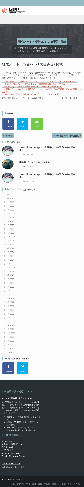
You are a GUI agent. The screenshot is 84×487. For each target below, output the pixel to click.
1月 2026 (10, 209)
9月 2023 (10, 271)
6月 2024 (10, 244)
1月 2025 (10, 229)
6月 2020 (10, 337)
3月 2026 (10, 202)
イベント (8, 136)
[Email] (37, 124)
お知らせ (56, 484)
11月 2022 (10, 294)
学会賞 (47, 484)
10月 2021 (10, 321)
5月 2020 (10, 341)
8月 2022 (10, 302)
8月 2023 (10, 275)
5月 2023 (10, 279)
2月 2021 (10, 329)
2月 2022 (10, 310)
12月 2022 (10, 290)
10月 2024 (10, 236)
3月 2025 (10, 221)
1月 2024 (10, 260)
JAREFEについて (17, 484)
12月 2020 (10, 333)
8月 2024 (10, 240)
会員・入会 (66, 484)
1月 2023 (10, 287)
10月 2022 (10, 298)
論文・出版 (37, 484)
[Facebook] (8, 124)
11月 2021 (10, 317)
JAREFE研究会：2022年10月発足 (66, 136)
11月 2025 (10, 213)
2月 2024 (10, 256)
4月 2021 (10, 325)
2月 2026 (10, 206)
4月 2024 (10, 248)
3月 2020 (10, 344)
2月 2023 (10, 283)
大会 (28, 484)
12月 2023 (10, 263)
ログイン (19, 479)
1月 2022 (10, 314)
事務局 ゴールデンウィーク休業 (34, 162)
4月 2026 (10, 198)
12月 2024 (10, 233)
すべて (9, 194)
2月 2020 (10, 348)
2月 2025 (10, 225)
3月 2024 (10, 252)
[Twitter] (22, 124)
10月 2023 (10, 267)
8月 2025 (10, 217)
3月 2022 (10, 306)
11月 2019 (10, 352)
